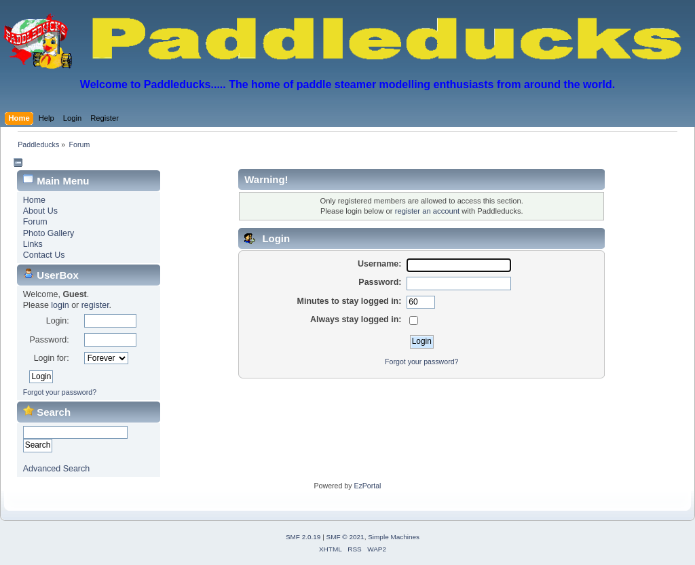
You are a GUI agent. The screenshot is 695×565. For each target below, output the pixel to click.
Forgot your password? (59, 392)
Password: (49, 340)
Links (33, 244)
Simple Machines (393, 537)
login (60, 305)
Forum (35, 222)
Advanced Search (56, 468)
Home (34, 200)
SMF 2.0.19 (303, 537)
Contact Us (44, 255)
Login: (57, 321)
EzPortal (367, 486)
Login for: (51, 358)
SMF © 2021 (345, 537)
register (95, 305)
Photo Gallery (49, 233)
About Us (40, 211)
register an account (427, 211)
